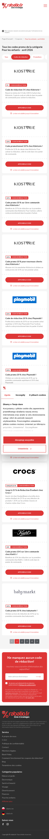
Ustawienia (24, 448)
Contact (5, 747)
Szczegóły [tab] (20, 395)
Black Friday (6, 754)
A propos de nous (9, 736)
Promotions (37, 57)
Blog (4, 761)
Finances (5, 794)
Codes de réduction (21, 57)
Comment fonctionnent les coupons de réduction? (22, 758)
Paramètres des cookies (12, 765)
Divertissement (8, 790)
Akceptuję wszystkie (24, 440)
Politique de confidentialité (27, 685)
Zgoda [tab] (7, 395)
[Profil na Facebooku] (3, 824)
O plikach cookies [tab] (37, 395)
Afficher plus (7, 801)
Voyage (5, 787)
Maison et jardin (8, 776)
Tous (6, 57)
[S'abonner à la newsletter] (38, 676)
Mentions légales (9, 751)
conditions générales (11, 693)
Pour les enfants (8, 798)
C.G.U (4, 740)
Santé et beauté (8, 783)
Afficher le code (24, 108)
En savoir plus (30, 698)
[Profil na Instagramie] (7, 824)
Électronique (7, 779)
